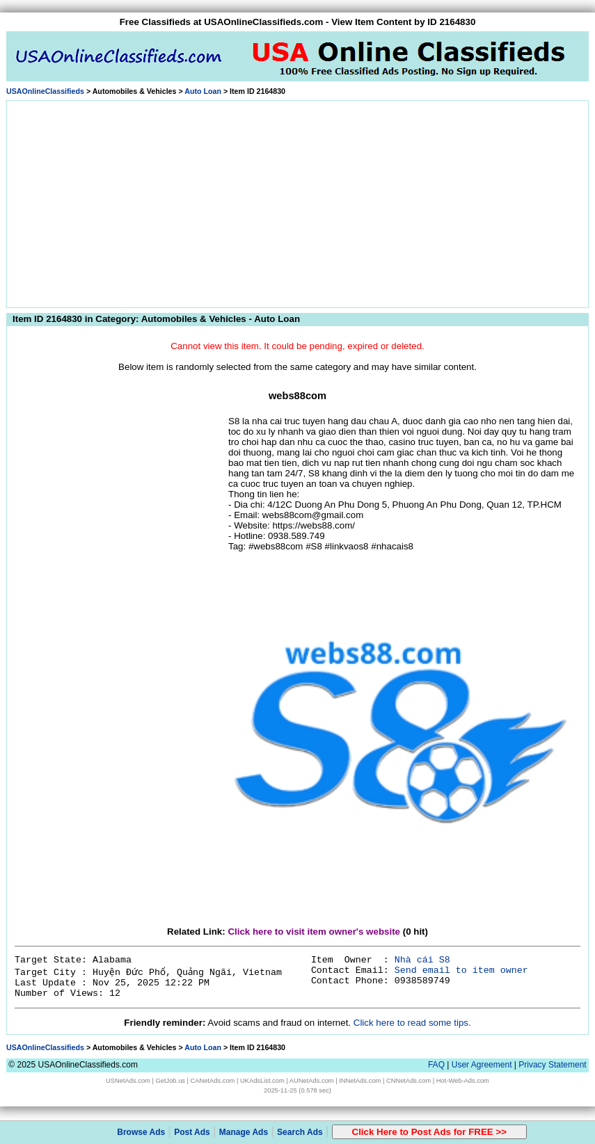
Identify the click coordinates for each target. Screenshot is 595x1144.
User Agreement (482, 1065)
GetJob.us (170, 1080)
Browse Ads (141, 1132)
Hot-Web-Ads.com (462, 1080)
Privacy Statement (552, 1065)
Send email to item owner (461, 970)
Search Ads (300, 1132)
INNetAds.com (360, 1080)
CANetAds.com (213, 1080)
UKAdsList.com (262, 1080)
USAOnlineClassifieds (45, 91)
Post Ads (192, 1132)
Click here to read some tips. (412, 1022)
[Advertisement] (298, 201)
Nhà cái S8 (422, 960)
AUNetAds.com (311, 1080)
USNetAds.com (128, 1080)
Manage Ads (243, 1132)
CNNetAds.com (408, 1080)
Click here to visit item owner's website (314, 931)
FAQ (436, 1065)
